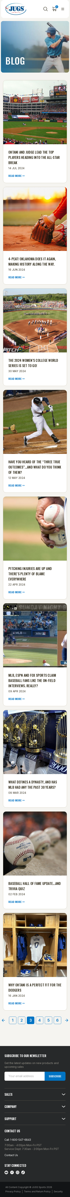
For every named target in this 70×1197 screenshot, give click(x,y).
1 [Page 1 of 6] (12, 1020)
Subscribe (55, 1076)
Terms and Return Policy (37, 1191)
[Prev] (3, 1020)
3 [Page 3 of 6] (30, 1020)
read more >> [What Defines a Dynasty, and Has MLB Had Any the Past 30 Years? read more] (16, 800)
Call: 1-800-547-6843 (17, 1139)
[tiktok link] (23, 1172)
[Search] (45, 9)
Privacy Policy (13, 1191)
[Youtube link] (6, 1172)
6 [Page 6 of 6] (57, 1020)
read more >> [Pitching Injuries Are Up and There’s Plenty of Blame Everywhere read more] (16, 592)
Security (58, 1191)
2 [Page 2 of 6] (22, 1020)
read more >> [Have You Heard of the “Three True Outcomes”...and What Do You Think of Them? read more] (16, 485)
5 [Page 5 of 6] (48, 1020)
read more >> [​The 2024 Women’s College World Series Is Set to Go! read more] (16, 379)
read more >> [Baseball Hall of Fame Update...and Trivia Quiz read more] (16, 902)
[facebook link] (12, 1172)
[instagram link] (17, 1172)
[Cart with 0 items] (54, 9)
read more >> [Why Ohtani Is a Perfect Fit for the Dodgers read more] (16, 1003)
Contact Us (11, 1155)
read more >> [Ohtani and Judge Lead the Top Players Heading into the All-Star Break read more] (16, 176)
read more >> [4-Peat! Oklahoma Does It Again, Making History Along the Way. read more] (16, 277)
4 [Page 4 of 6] (39, 1020)
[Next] (66, 1020)
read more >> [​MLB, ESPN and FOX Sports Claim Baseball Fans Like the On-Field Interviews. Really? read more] (16, 699)
